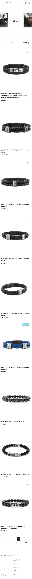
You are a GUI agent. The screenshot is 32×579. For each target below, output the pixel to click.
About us (16, 564)
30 (16, 542)
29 (12, 542)
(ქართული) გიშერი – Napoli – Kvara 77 (12, 421)
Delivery (16, 570)
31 (21, 542)
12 (8, 43)
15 (11, 43)
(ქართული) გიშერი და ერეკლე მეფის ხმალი (15, 474)
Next (25, 542)
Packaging (16, 567)
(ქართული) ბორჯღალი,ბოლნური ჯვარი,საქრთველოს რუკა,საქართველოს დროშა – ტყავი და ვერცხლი (14, 95)
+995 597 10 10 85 (9, 555)
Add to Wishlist (27, 52)
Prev (5, 539)
